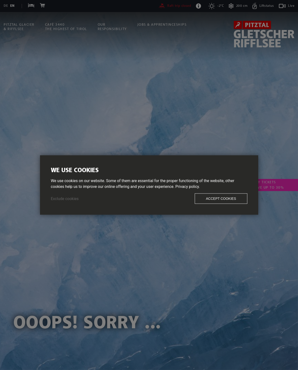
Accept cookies (221, 199)
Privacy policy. (187, 186)
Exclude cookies (65, 198)
